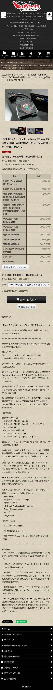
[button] (3, 15)
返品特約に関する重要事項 (15, 291)
